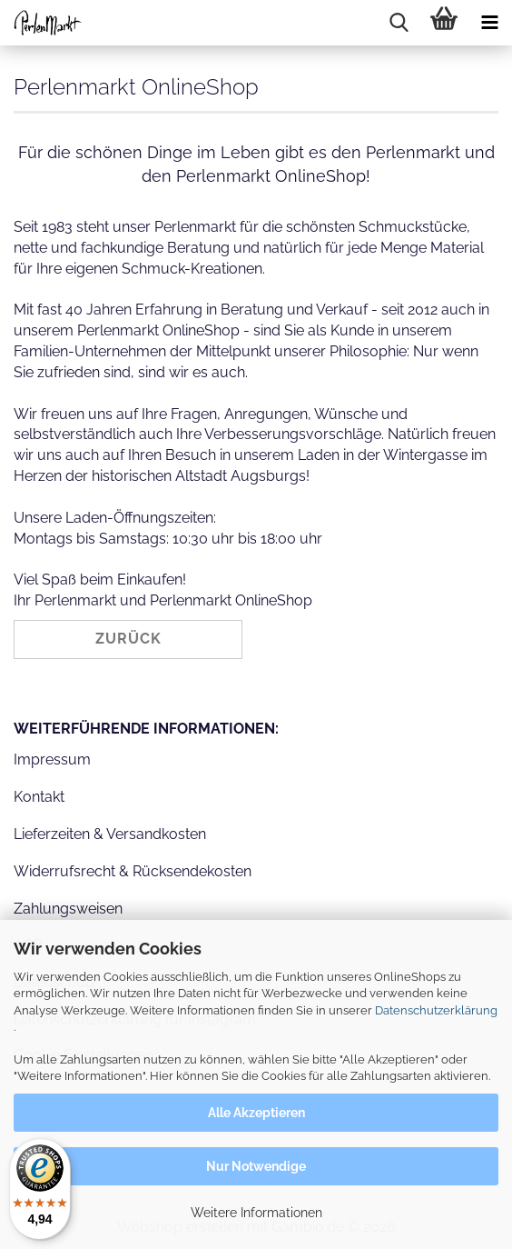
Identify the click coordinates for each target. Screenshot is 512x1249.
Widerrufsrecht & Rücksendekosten (132, 871)
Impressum (52, 759)
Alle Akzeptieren (256, 1112)
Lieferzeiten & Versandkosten (110, 834)
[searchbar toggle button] (398, 22)
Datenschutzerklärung (436, 1010)
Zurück (128, 638)
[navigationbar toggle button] (489, 22)
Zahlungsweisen (68, 908)
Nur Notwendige (256, 1166)
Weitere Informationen (256, 1212)
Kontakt (39, 796)
